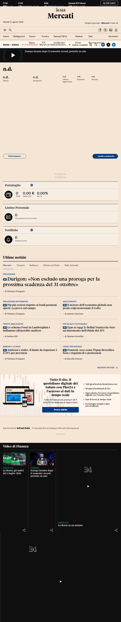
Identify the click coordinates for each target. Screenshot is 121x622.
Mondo (96, 588)
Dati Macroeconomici (96, 39)
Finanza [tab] (21, 265)
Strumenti (113, 36)
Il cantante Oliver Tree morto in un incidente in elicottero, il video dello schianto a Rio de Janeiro (45, 596)
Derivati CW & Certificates (60, 39)
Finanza (37, 472)
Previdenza (9, 274)
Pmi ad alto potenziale (75, 324)
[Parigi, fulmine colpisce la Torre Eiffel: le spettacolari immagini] (75, 576)
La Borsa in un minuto (75, 474)
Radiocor (8, 472)
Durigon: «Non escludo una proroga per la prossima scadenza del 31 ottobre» (51, 281)
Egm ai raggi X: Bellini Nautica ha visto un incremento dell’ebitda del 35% (89, 329)
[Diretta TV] (15, 576)
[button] (5, 30)
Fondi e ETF (45, 39)
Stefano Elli (12, 336)
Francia (67, 588)
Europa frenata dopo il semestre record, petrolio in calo (55, 51)
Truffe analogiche (13, 324)
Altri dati (109, 3)
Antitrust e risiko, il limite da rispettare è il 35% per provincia (30, 351)
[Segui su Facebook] (100, 30)
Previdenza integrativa (15, 301)
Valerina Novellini (75, 336)
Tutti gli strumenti (106, 527)
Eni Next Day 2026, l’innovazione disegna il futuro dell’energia (105, 477)
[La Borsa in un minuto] (75, 461)
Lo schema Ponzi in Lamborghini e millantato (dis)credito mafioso (26, 329)
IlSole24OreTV (11, 588)
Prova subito (60, 409)
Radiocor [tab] (33, 265)
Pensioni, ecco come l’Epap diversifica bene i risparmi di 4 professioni (88, 351)
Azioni (6, 36)
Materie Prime (78, 39)
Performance (14, 156)
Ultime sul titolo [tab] (51, 265)
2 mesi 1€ (109, 23)
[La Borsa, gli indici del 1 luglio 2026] (15, 461)
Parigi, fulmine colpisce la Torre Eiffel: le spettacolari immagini (74, 594)
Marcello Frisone (74, 359)
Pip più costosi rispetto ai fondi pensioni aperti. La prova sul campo (30, 306)
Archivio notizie (107, 367)
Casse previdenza (72, 347)
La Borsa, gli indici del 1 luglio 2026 (15, 476)
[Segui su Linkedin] (111, 30)
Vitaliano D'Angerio (16, 291)
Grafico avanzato (106, 156)
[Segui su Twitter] (105, 30)
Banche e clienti (11, 347)
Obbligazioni (19, 36)
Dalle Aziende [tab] (71, 265)
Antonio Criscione (75, 314)
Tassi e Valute (32, 39)
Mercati (61, 15)
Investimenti (69, 301)
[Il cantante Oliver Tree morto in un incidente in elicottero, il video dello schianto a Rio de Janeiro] (45, 576)
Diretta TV (8, 590)
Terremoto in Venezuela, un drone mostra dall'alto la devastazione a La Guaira (104, 596)
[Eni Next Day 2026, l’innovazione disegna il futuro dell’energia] (105, 461)
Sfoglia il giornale (92, 23)
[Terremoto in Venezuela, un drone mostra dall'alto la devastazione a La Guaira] (105, 576)
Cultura (37, 588)
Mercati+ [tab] (7, 265)
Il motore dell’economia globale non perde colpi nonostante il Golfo (87, 306)
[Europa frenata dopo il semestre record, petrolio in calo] (45, 461)
